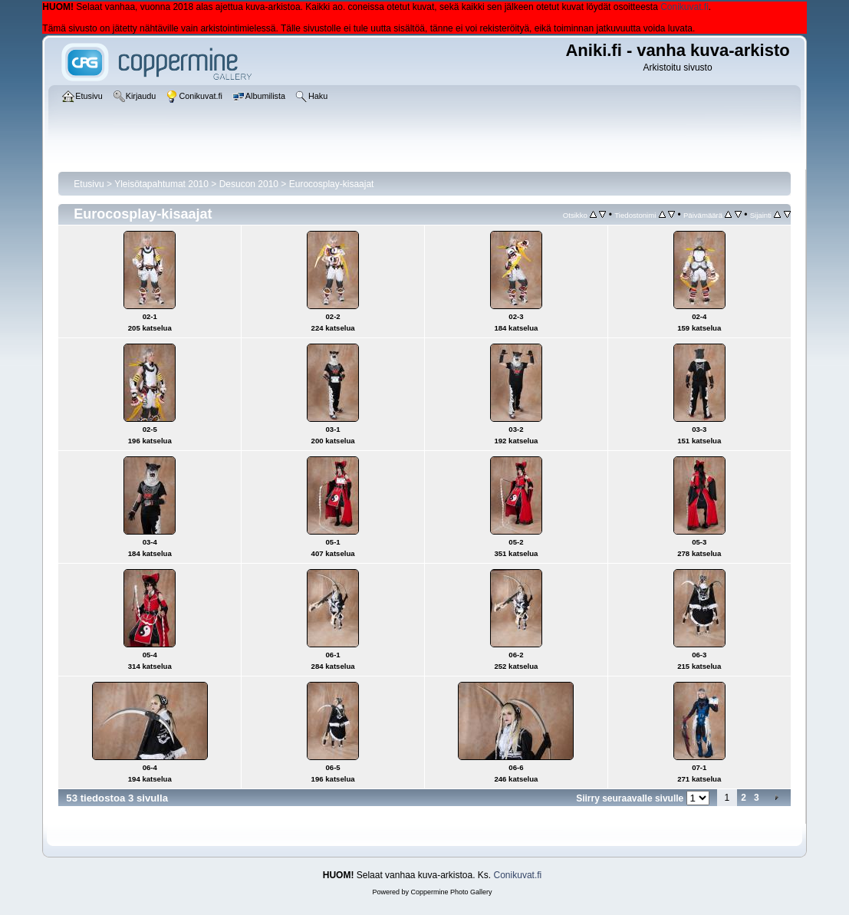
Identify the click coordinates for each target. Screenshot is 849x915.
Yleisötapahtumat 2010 (161, 184)
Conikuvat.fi (684, 7)
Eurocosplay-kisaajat (331, 184)
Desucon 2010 (248, 184)
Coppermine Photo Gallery (451, 892)
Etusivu (89, 184)
